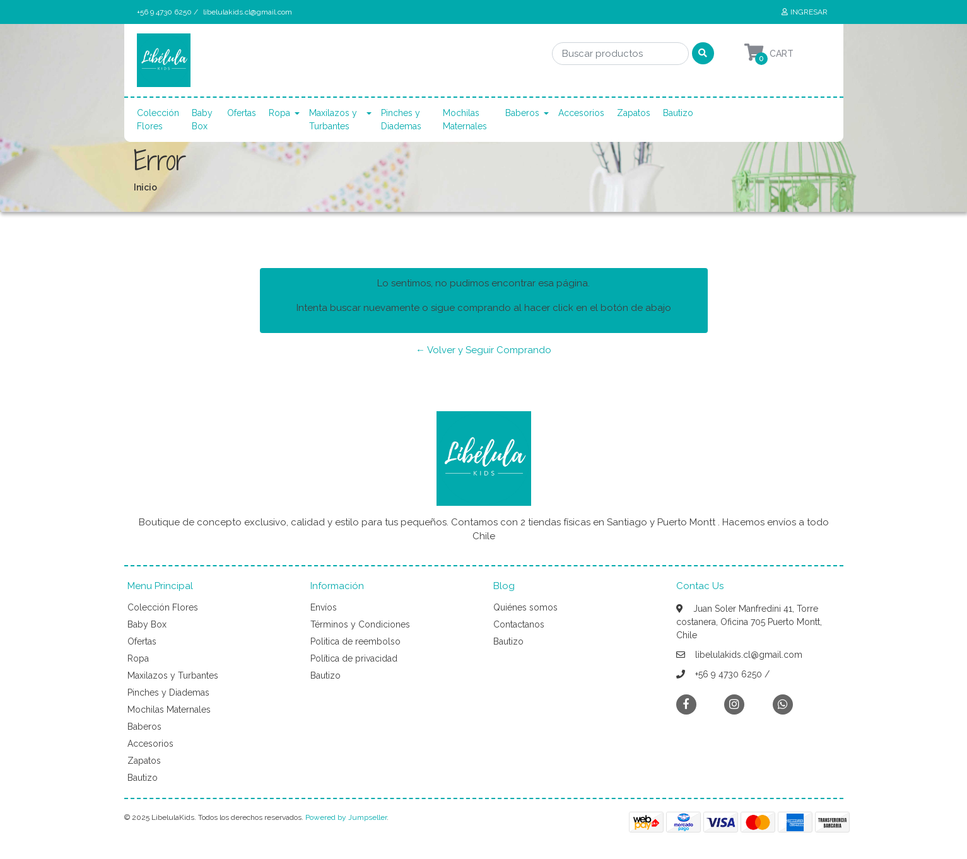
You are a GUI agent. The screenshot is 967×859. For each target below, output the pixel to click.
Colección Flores (158, 119)
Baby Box (202, 119)
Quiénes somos (525, 607)
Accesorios (581, 113)
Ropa (279, 113)
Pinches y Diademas (401, 119)
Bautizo (678, 113)
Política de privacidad (353, 658)
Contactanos (518, 624)
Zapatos (633, 113)
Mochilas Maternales (465, 119)
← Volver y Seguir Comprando (483, 350)
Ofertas (241, 113)
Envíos (323, 607)
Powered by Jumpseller (346, 817)
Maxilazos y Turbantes (333, 119)
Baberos (522, 113)
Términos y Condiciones (360, 624)
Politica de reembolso (355, 641)
